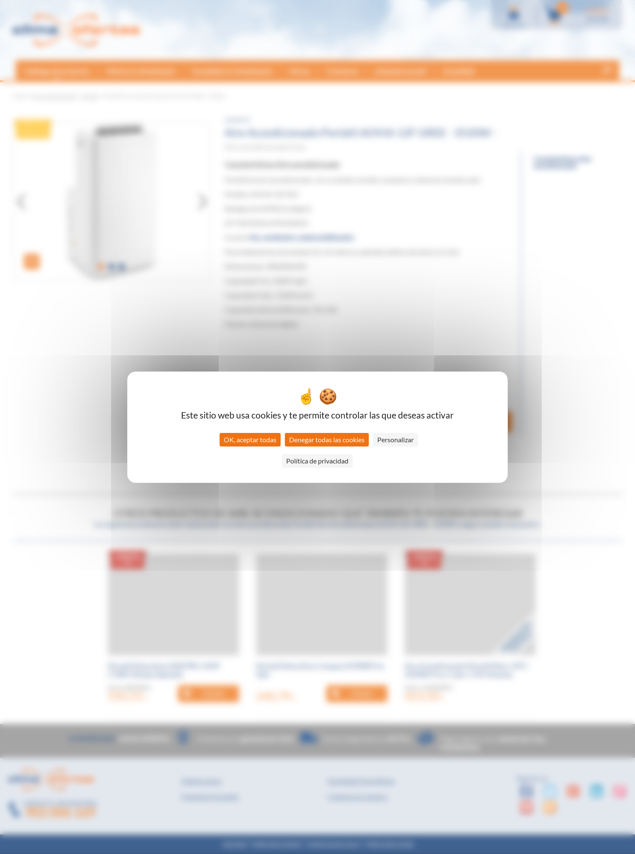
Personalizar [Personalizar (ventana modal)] (395, 439)
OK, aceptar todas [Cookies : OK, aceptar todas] (250, 439)
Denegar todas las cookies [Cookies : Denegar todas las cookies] (327, 439)
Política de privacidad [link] (317, 461)
